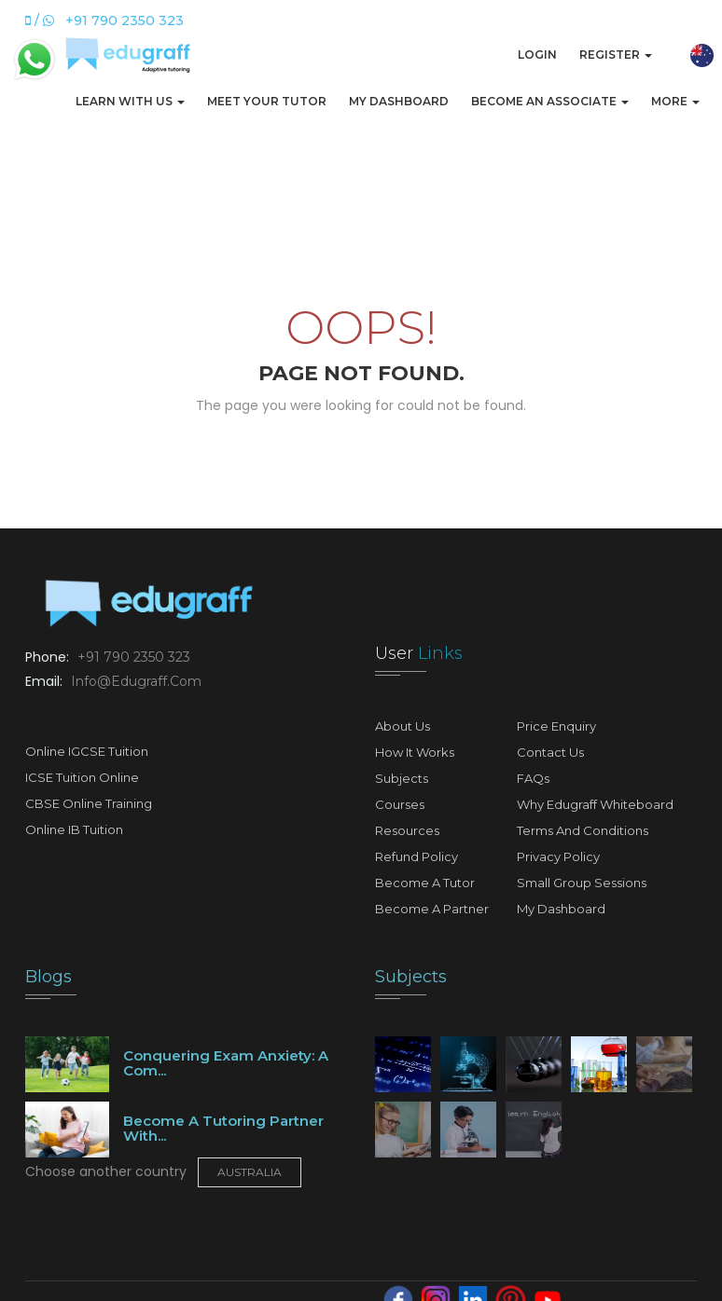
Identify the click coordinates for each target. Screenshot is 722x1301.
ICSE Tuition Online (82, 777)
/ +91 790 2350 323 (104, 20)
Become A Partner (432, 908)
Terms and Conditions (582, 830)
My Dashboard (399, 101)
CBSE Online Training (88, 803)
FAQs (533, 778)
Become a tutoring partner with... (223, 1128)
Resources (407, 830)
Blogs (48, 976)
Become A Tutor (425, 882)
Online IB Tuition (74, 829)
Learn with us (130, 101)
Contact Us (550, 752)
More (675, 101)
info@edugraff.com (134, 681)
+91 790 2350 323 (132, 657)
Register (615, 55)
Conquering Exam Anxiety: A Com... (225, 1063)
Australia (249, 1172)
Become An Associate (550, 101)
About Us (402, 726)
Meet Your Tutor (266, 101)
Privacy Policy (558, 856)
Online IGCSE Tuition (86, 751)
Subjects (401, 778)
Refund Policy (416, 856)
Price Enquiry (556, 726)
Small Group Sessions (581, 882)
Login (537, 55)
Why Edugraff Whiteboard (595, 804)
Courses (399, 804)
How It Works (414, 752)
